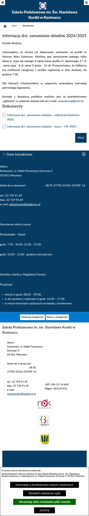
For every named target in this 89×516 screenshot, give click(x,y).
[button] (44, 408)
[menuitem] (32, 317)
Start (16, 25)
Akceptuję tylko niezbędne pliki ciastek (44, 501)
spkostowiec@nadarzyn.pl (24, 204)
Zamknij (44, 510)
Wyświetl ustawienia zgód (44, 493)
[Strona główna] (5, 26)
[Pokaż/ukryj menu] (86, 2)
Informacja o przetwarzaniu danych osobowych (44, 484)
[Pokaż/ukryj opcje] (2, 2)
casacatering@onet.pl (71, 101)
